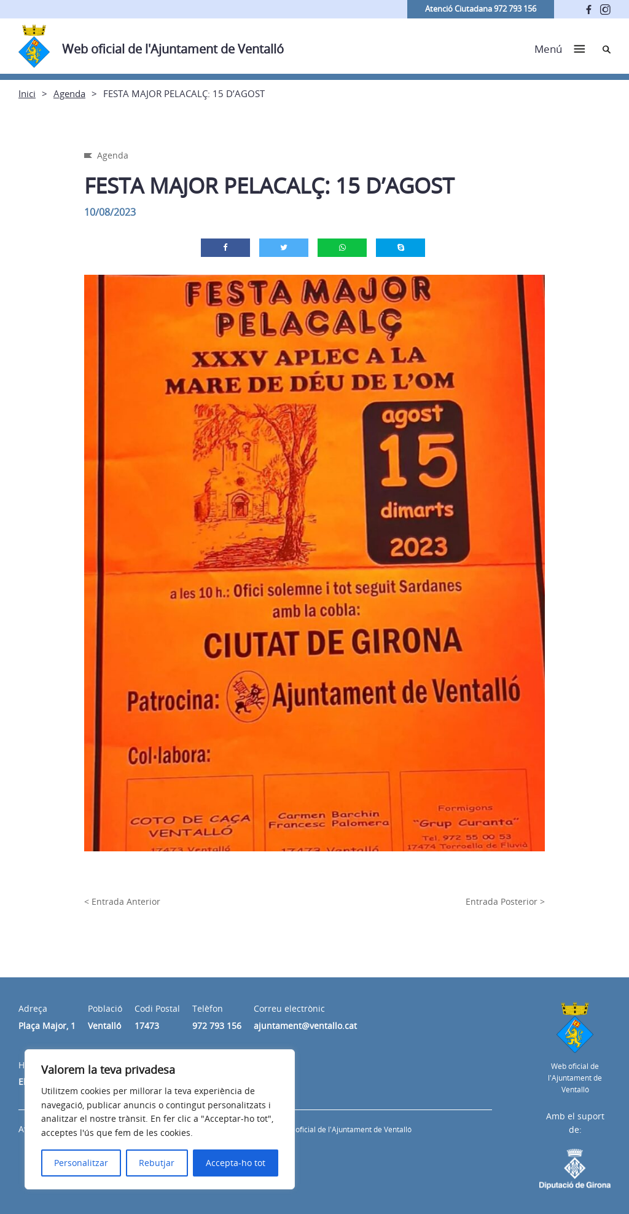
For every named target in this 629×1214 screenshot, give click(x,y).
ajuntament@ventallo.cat (305, 1025)
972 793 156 (216, 1025)
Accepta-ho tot (235, 1163)
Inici (27, 93)
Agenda (69, 93)
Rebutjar (156, 1163)
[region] (160, 1119)
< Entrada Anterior (122, 901)
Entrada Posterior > (505, 901)
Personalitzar (81, 1163)
